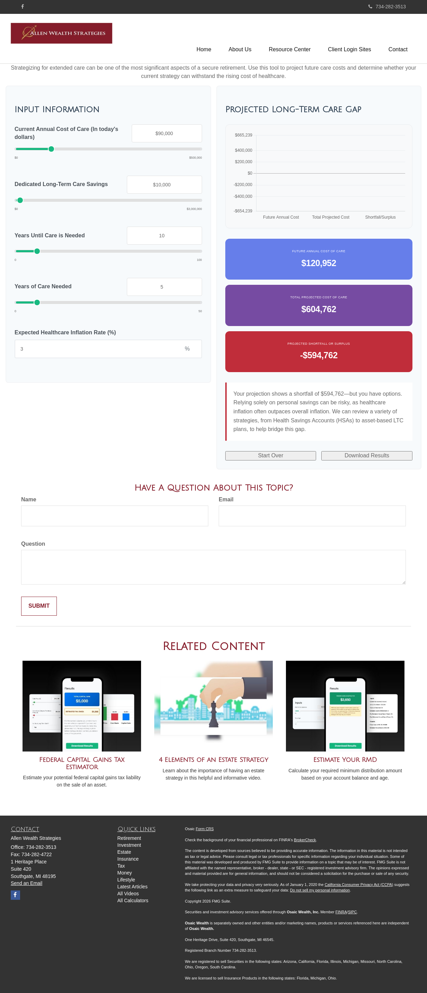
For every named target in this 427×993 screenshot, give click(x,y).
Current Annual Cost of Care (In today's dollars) (66, 133)
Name (28, 499)
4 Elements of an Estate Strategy (213, 759)
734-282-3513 (387, 6)
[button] (240, 38)
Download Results (367, 455)
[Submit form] (39, 606)
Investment (129, 845)
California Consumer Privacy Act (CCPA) (359, 884)
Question (33, 544)
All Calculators (132, 900)
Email (226, 499)
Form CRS (205, 829)
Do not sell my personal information (320, 890)
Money (124, 873)
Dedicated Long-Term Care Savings (61, 184)
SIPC (352, 912)
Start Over (270, 455)
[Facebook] (22, 6)
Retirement (129, 838)
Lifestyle (126, 879)
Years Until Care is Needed (50, 235)
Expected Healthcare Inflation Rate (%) (65, 332)
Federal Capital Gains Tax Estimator (81, 763)
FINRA (341, 912)
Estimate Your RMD (345, 759)
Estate (124, 852)
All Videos (128, 893)
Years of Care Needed (43, 286)
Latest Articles (132, 886)
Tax (121, 866)
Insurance (128, 859)
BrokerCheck (305, 840)
